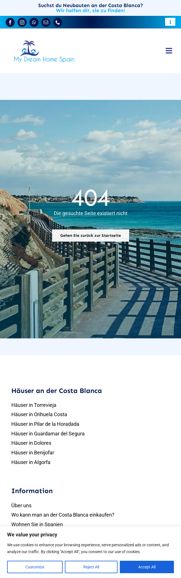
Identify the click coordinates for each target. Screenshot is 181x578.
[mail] (45, 22)
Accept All (147, 567)
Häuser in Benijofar (32, 452)
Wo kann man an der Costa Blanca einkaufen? (62, 515)
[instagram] (22, 22)
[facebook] (10, 22)
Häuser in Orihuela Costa (39, 414)
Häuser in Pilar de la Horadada (45, 424)
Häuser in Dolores (31, 443)
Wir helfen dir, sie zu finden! (90, 10)
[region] (90, 552)
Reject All (91, 567)
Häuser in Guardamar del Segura (48, 434)
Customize (34, 567)
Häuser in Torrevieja (33, 405)
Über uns (21, 505)
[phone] (57, 22)
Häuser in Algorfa (30, 462)
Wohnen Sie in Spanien (37, 524)
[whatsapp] (34, 22)
